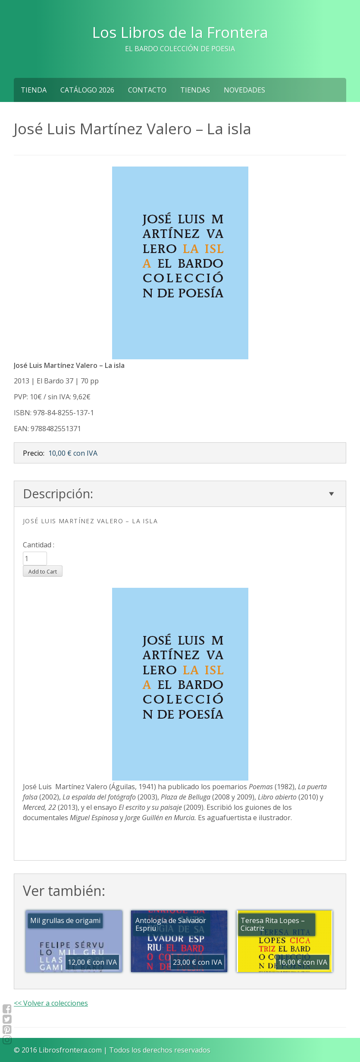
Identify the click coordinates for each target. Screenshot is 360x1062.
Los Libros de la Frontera (180, 32)
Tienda (34, 90)
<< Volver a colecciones (51, 1003)
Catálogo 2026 (87, 90)
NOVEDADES (244, 90)
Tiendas (195, 90)
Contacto (147, 90)
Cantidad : (38, 545)
